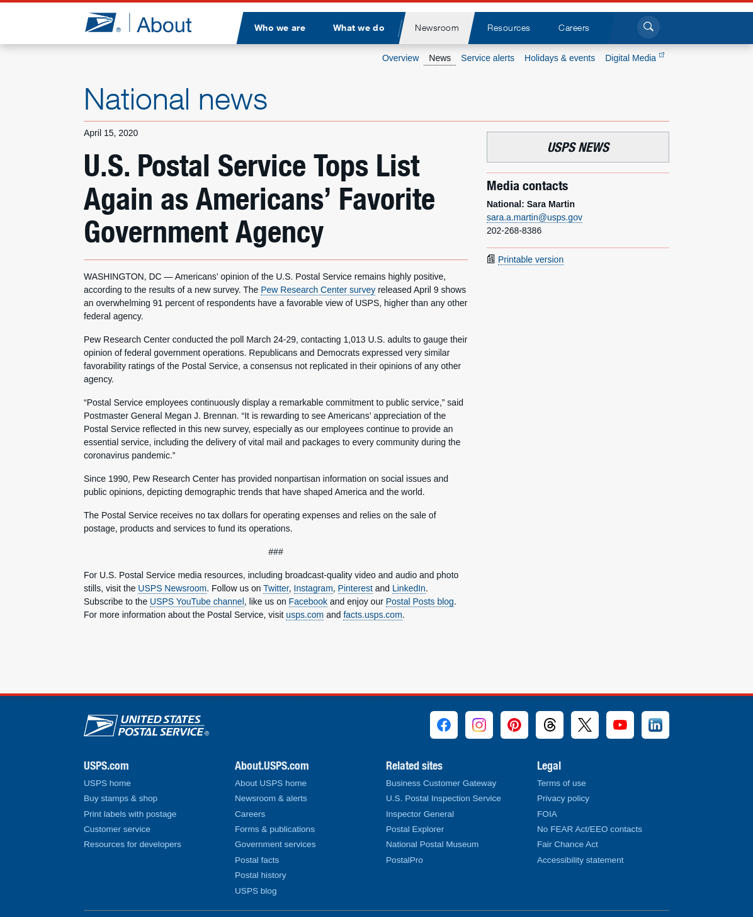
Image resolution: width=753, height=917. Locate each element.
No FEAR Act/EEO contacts (589, 829)
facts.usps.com (372, 615)
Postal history (260, 875)
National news (176, 98)
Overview (400, 58)
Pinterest (355, 588)
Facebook (308, 601)
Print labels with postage (130, 814)
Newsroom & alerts (271, 798)
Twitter (275, 588)
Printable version (530, 259)
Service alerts (487, 58)
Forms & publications (275, 829)
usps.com (305, 615)
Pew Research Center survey (318, 290)
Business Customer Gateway (441, 783)
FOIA (547, 814)
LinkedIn (409, 588)
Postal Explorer (415, 829)
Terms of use (561, 783)
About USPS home (271, 783)
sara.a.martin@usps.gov (534, 217)
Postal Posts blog (420, 601)
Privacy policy (563, 798)
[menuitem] (279, 28)
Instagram (313, 588)
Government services (275, 844)
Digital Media (634, 58)
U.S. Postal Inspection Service (443, 798)
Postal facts (257, 860)
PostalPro (404, 860)
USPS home (107, 783)
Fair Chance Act (567, 844)
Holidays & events (559, 58)
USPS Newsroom (172, 588)
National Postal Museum (432, 844)
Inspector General (420, 814)
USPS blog (256, 891)
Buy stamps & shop (120, 798)
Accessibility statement (580, 860)
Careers (250, 814)
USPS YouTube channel (197, 601)
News (440, 58)
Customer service (117, 829)
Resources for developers (132, 844)
